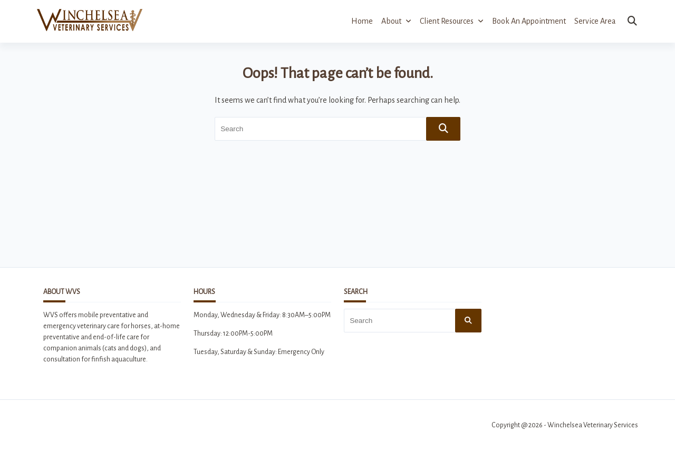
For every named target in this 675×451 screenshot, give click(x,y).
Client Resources (452, 21)
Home (362, 21)
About (396, 21)
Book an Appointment (529, 21)
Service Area (595, 21)
